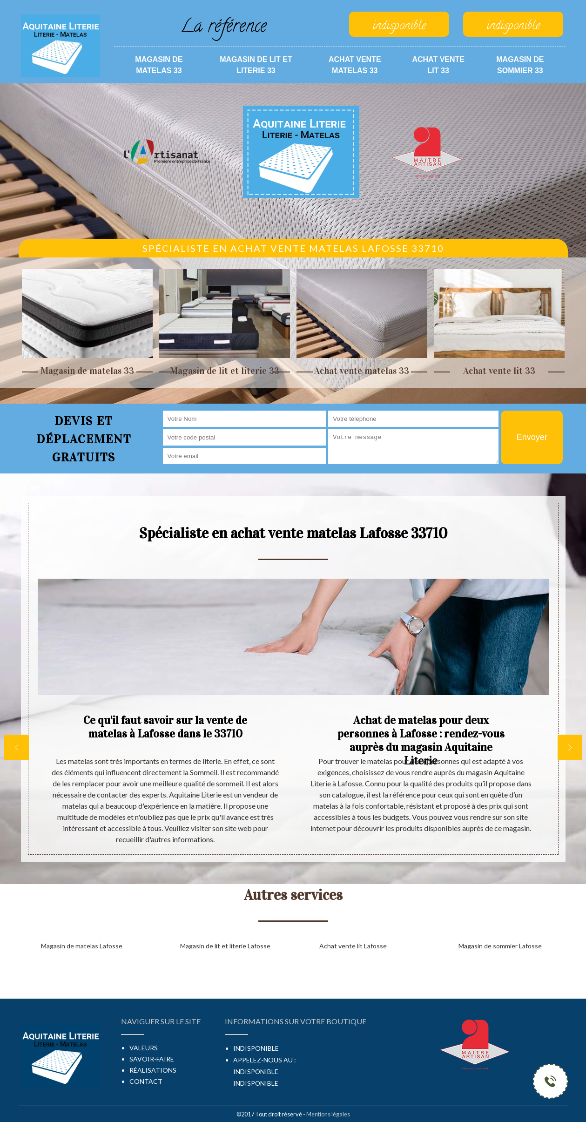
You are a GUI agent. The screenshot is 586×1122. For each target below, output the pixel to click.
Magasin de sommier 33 (520, 64)
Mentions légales (328, 1114)
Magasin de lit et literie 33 (256, 64)
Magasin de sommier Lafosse (500, 946)
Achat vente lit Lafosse (353, 946)
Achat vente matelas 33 (355, 64)
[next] (570, 747)
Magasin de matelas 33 (158, 64)
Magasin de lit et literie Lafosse (225, 946)
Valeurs (143, 1048)
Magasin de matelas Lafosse (81, 946)
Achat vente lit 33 (438, 64)
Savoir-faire (151, 1059)
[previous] (16, 747)
